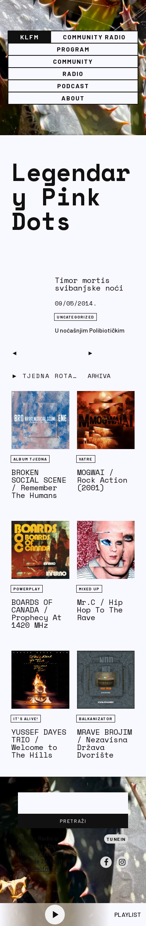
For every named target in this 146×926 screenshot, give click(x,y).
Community (73, 61)
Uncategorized (75, 317)
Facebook (106, 867)
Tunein (116, 839)
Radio (73, 73)
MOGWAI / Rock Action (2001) (102, 480)
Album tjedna (30, 459)
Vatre (86, 459)
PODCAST (73, 85)
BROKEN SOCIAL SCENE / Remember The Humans (38, 484)
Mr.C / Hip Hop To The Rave (100, 609)
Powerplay (26, 589)
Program (73, 49)
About (73, 98)
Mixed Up (89, 589)
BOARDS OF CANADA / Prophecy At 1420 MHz (36, 613)
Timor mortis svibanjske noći (89, 284)
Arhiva (99, 375)
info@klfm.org (41, 868)
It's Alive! (25, 718)
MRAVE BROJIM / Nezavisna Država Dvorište (104, 743)
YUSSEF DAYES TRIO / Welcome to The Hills (38, 743)
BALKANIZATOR (95, 718)
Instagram (122, 867)
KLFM (29, 36)
